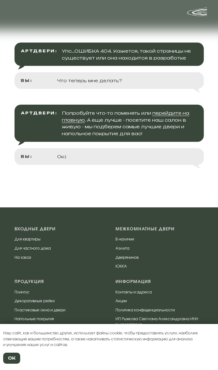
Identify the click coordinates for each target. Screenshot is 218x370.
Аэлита (122, 248)
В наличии (124, 239)
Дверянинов (126, 257)
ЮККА (121, 266)
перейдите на (170, 113)
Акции (121, 301)
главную (73, 120)
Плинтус (22, 292)
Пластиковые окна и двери (40, 310)
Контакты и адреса (133, 292)
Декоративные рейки (35, 301)
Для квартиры (27, 239)
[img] (27, 14)
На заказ (23, 257)
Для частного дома (33, 248)
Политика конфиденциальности (145, 310)
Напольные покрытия (34, 319)
